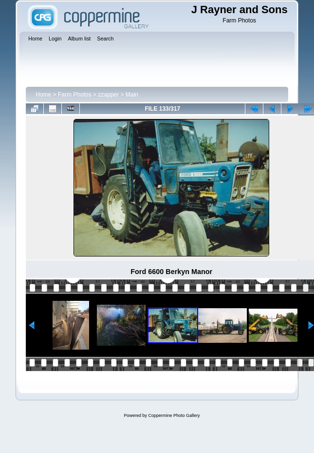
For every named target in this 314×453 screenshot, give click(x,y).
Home (43, 94)
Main (132, 94)
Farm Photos (75, 94)
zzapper (108, 94)
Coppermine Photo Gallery (174, 415)
